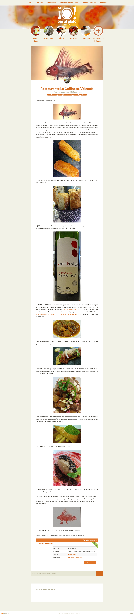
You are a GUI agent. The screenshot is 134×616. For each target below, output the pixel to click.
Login (131, 613)
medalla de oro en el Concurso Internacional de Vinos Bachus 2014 (58, 314)
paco (80, 92)
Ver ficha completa (90, 562)
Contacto (39, 3)
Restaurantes (44, 573)
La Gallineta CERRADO (45, 543)
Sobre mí (103, 3)
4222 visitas (52, 573)
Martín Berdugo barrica (72, 309)
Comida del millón (89, 3)
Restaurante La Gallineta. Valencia (67, 89)
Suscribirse (51, 3)
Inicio (29, 3)
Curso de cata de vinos (69, 3)
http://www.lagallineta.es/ (75, 557)
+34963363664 (72, 554)
